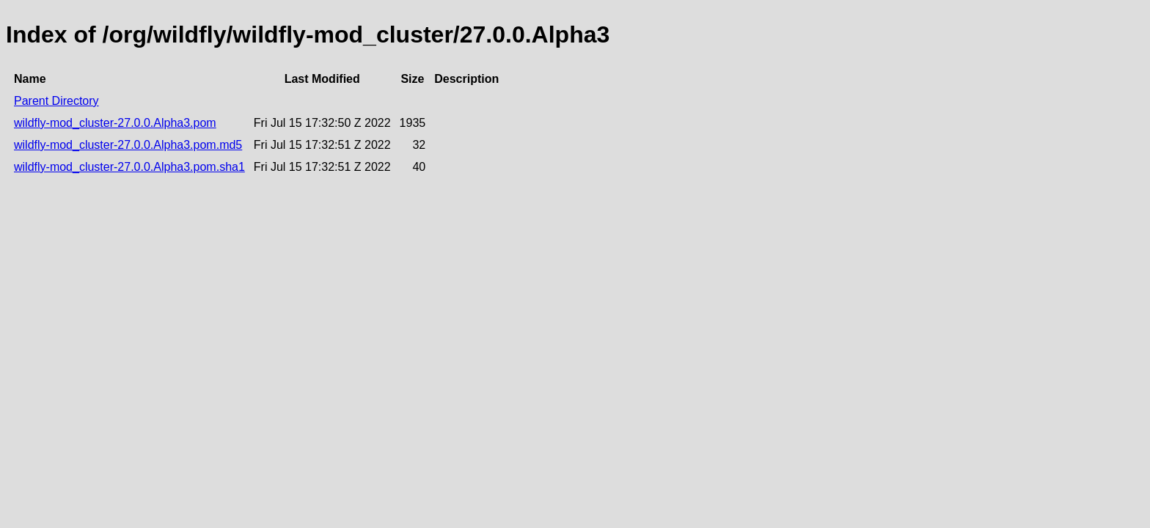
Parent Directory (56, 101)
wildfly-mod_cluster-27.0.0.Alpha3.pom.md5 (128, 145)
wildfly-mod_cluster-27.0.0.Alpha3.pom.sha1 (129, 167)
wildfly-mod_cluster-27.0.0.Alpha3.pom (115, 123)
